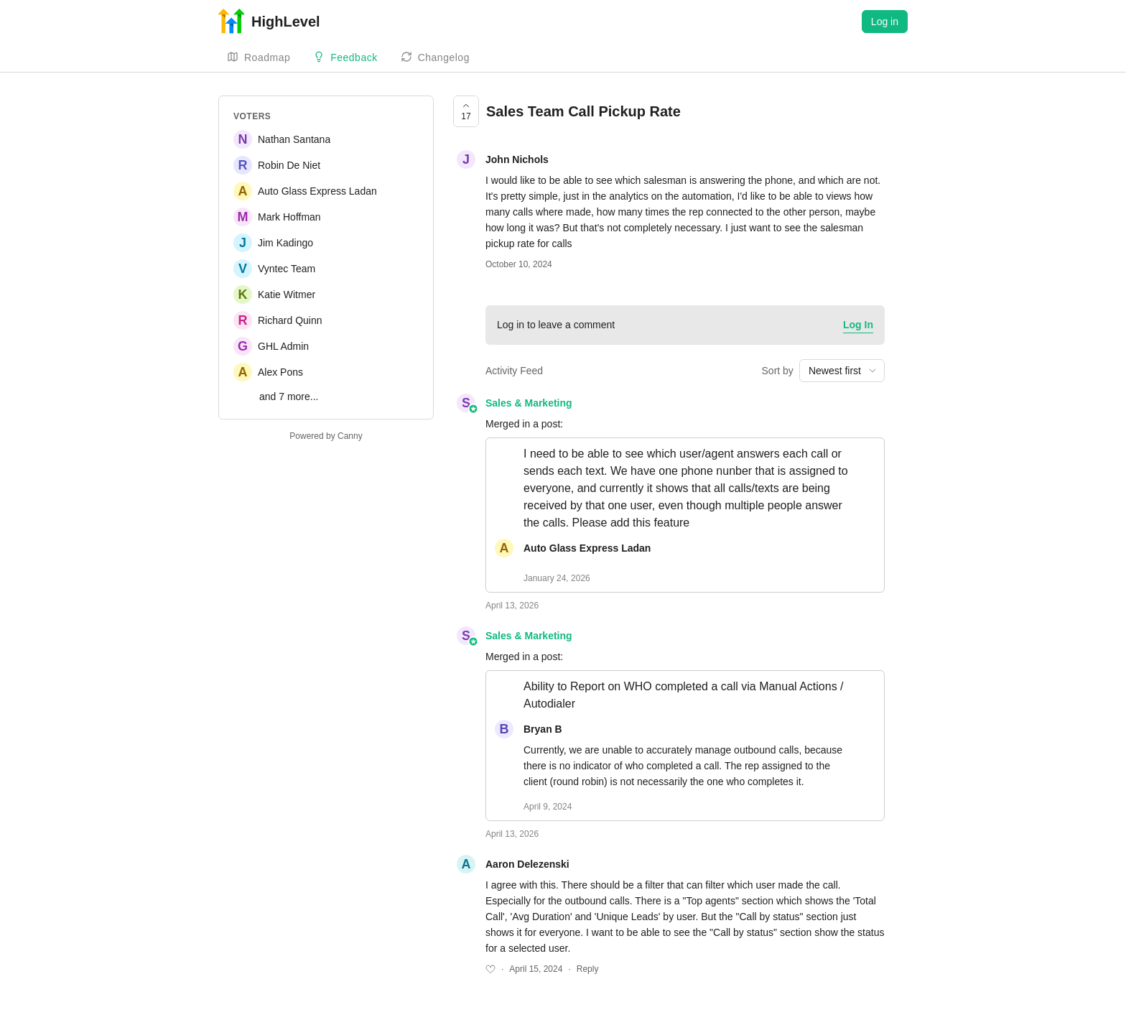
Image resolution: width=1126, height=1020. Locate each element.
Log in (884, 21)
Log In (858, 324)
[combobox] (842, 370)
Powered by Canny (325, 436)
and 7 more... (289, 396)
